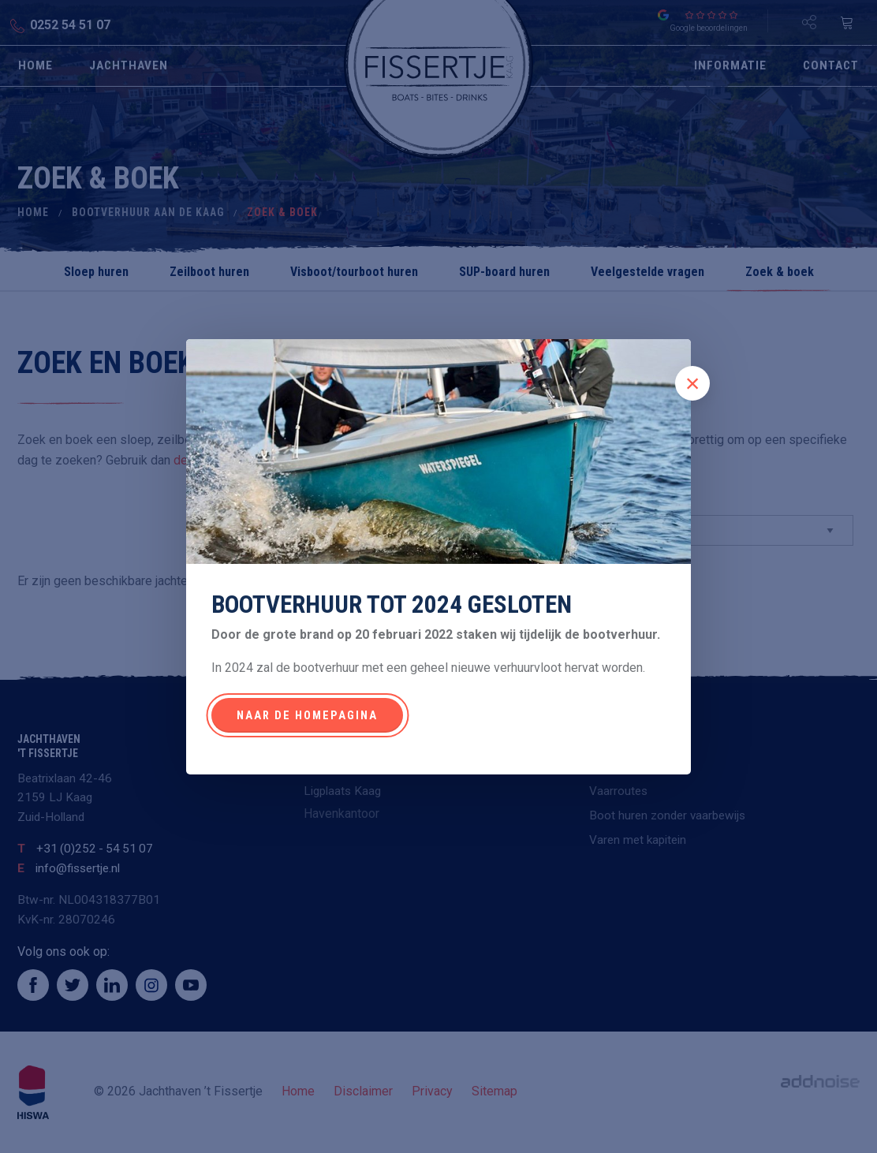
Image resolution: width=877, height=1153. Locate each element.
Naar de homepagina (307, 715)
